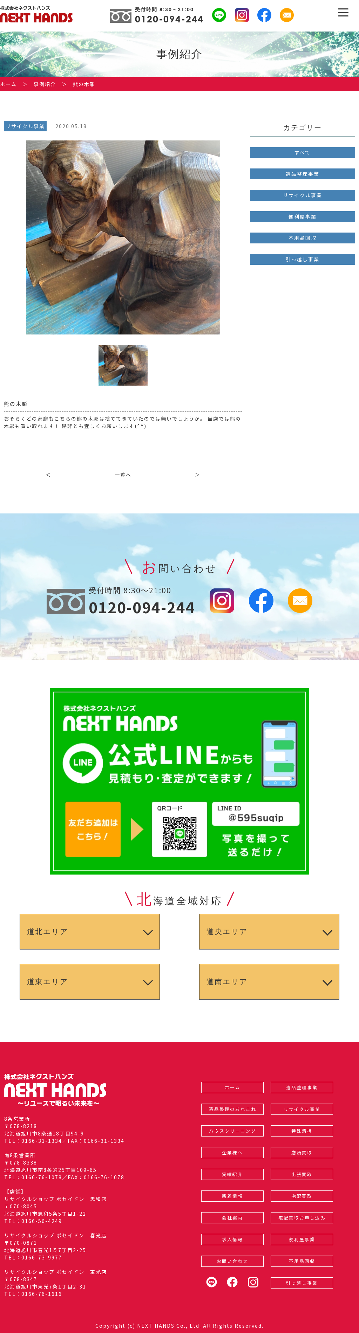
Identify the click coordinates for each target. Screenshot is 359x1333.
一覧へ (123, 474)
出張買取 (301, 1174)
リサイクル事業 (302, 195)
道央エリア (227, 931)
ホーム (233, 1087)
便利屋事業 (303, 216)
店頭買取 (301, 1152)
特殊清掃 (301, 1130)
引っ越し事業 (302, 259)
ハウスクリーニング (232, 1130)
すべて (302, 152)
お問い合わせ (232, 1261)
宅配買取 (301, 1196)
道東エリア (47, 982)
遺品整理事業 (302, 173)
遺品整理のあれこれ (232, 1109)
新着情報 (232, 1196)
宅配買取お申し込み (302, 1217)
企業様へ (232, 1152)
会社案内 (232, 1217)
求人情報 (232, 1239)
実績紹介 (232, 1174)
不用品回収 (303, 237)
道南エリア (227, 982)
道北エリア (47, 931)
